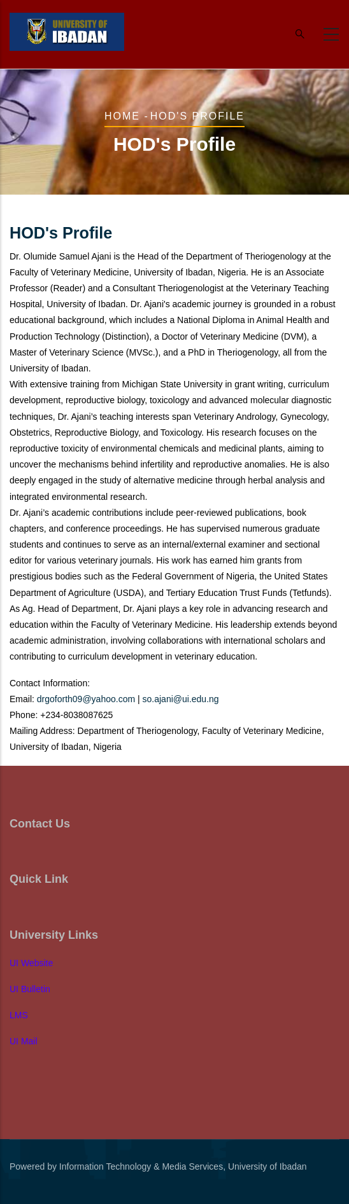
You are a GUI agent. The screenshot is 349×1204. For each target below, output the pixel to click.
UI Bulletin (30, 989)
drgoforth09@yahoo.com (86, 699)
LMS (19, 1015)
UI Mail (24, 1041)
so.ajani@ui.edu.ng (181, 699)
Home (122, 116)
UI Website (31, 963)
